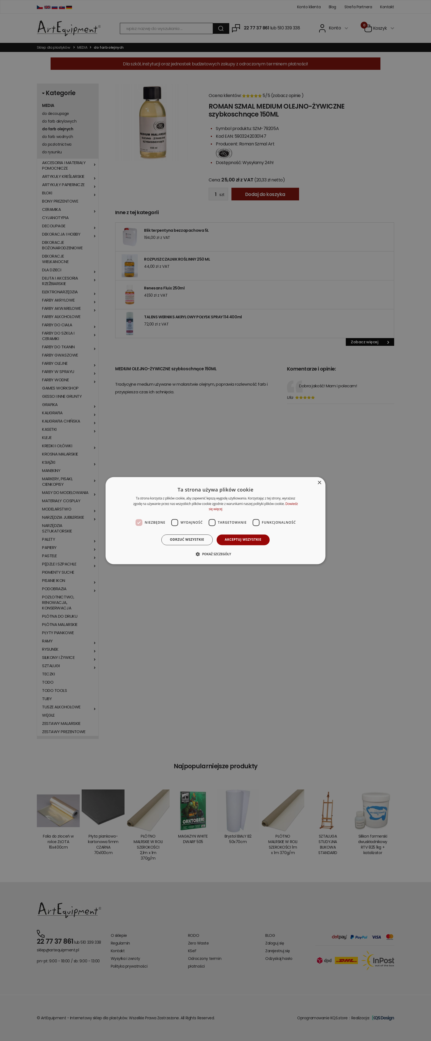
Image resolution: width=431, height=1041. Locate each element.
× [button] (319, 483)
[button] (215, 554)
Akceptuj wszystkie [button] (243, 539)
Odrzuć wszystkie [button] (187, 539)
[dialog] (215, 520)
